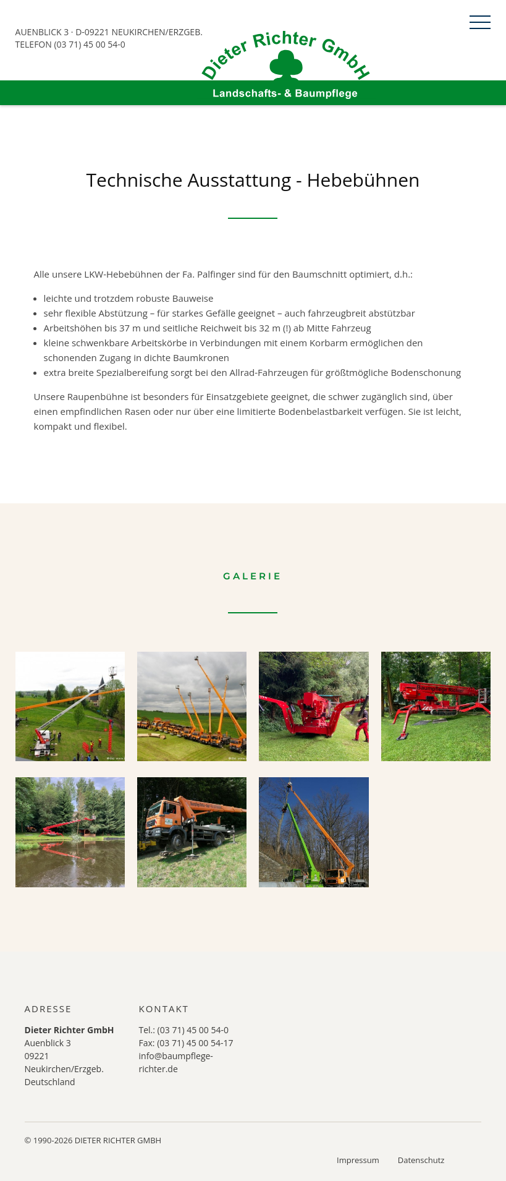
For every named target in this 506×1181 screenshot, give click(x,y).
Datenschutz (421, 1160)
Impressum (358, 1160)
